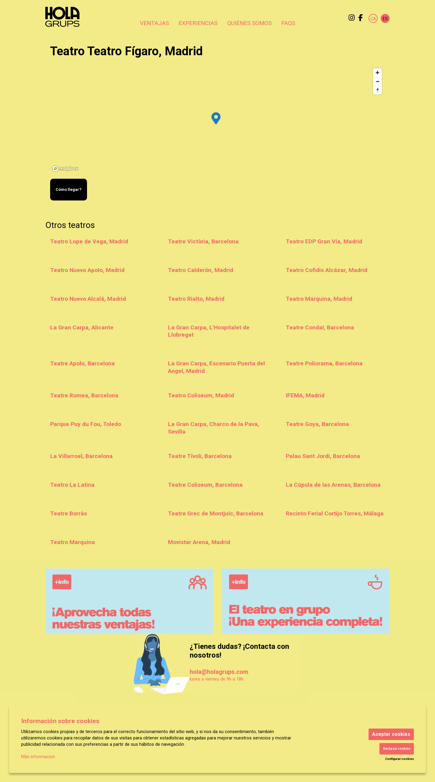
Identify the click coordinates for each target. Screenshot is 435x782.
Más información (38, 756)
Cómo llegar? (69, 189)
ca (373, 18)
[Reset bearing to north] (377, 90)
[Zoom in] (377, 72)
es (385, 18)
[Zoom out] (377, 81)
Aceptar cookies (391, 734)
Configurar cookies (399, 759)
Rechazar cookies (396, 748)
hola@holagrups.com (219, 671)
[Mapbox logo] (65, 168)
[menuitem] (352, 18)
